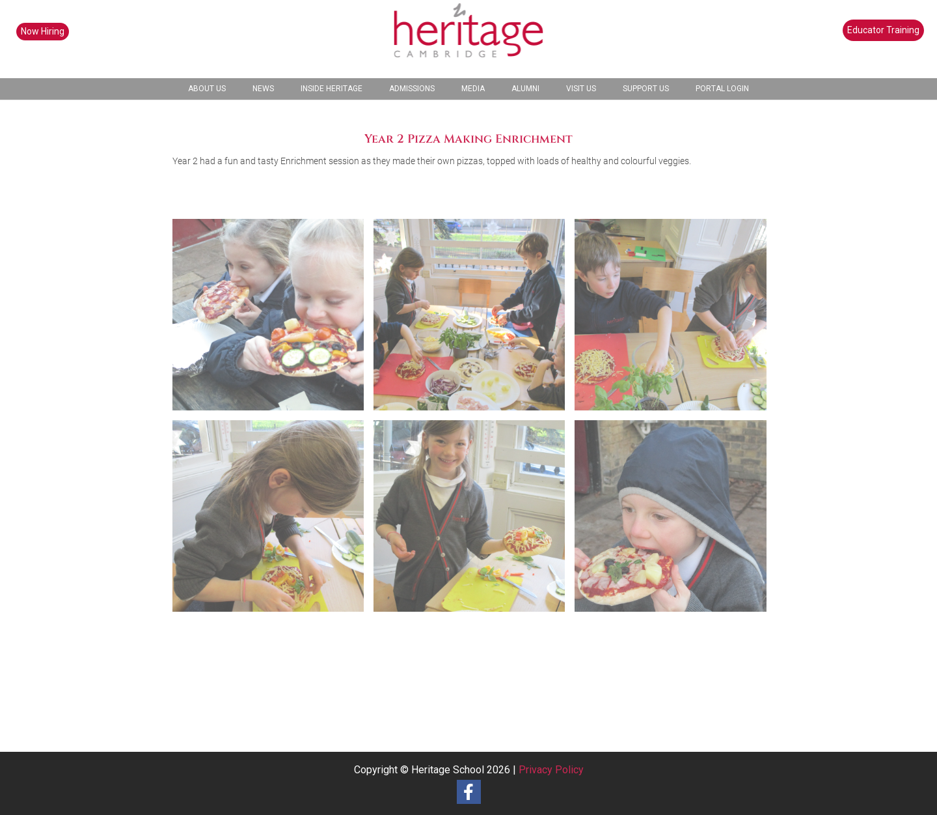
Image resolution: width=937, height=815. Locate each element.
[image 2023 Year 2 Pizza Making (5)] (474, 521)
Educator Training (883, 30)
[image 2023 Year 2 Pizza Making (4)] (272, 521)
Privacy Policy (551, 770)
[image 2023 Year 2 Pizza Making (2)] (474, 319)
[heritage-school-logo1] (468, 39)
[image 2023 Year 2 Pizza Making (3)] (675, 319)
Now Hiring (42, 31)
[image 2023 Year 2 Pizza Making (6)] (675, 521)
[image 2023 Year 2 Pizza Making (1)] (272, 319)
